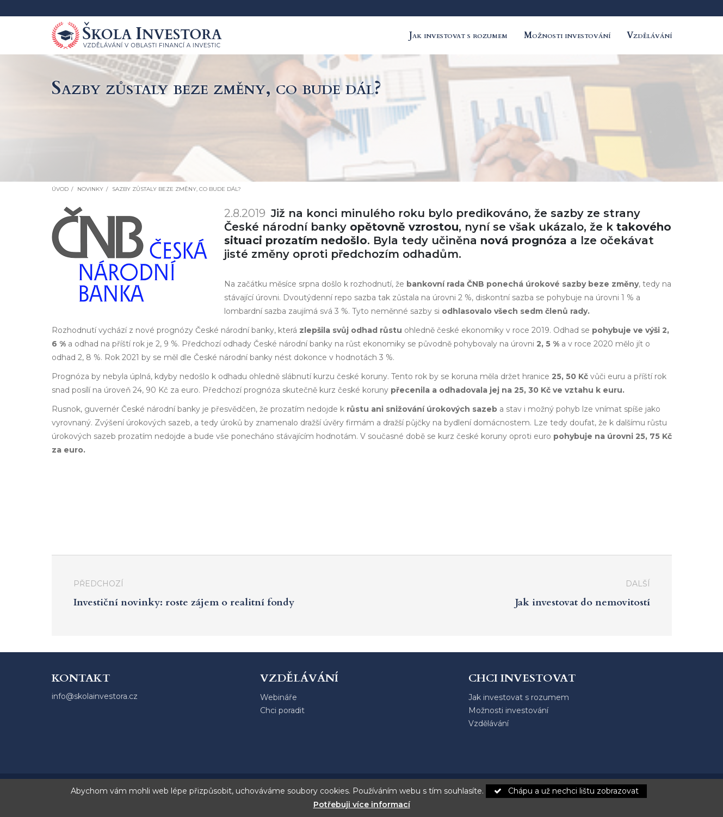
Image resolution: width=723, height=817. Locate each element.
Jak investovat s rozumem (458, 35)
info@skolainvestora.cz (95, 696)
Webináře (278, 697)
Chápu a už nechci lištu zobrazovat (566, 791)
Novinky (90, 189)
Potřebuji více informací (361, 804)
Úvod (60, 189)
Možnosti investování (567, 35)
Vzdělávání (649, 35)
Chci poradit (282, 710)
